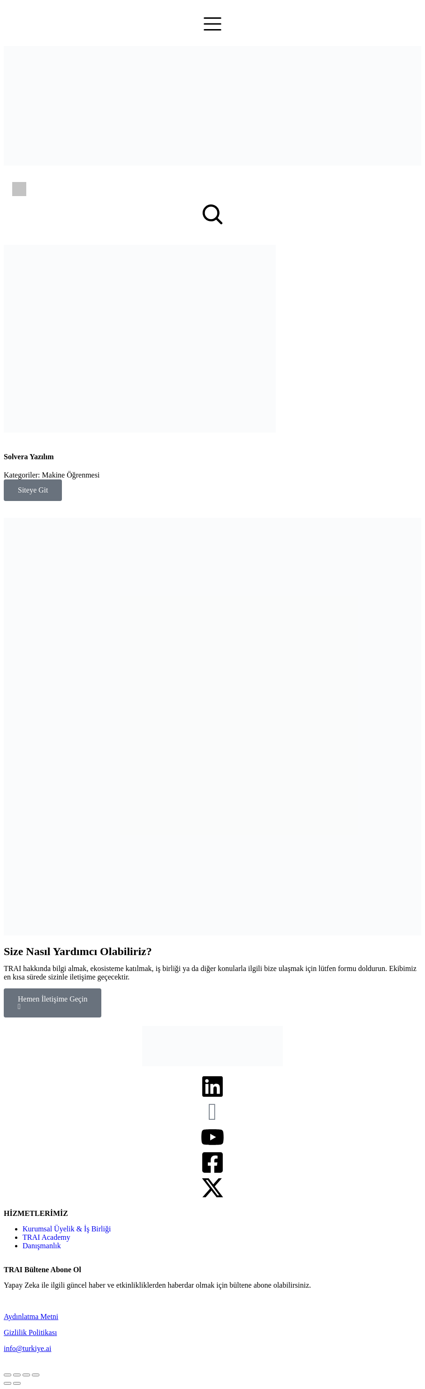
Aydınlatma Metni (31, 1317)
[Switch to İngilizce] (19, 189)
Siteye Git (33, 490)
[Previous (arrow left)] (7, 1383)
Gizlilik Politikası (30, 1332)
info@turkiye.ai (27, 1348)
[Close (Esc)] (7, 1375)
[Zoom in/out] (35, 1375)
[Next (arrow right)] (17, 1383)
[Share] (17, 1375)
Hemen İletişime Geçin (52, 1002)
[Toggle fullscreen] (26, 1375)
